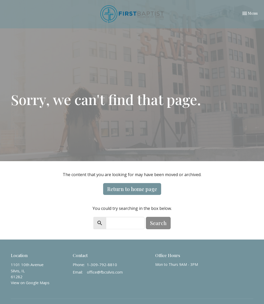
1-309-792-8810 (102, 264)
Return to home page (132, 188)
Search (158, 222)
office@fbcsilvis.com (105, 272)
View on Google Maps (30, 282)
